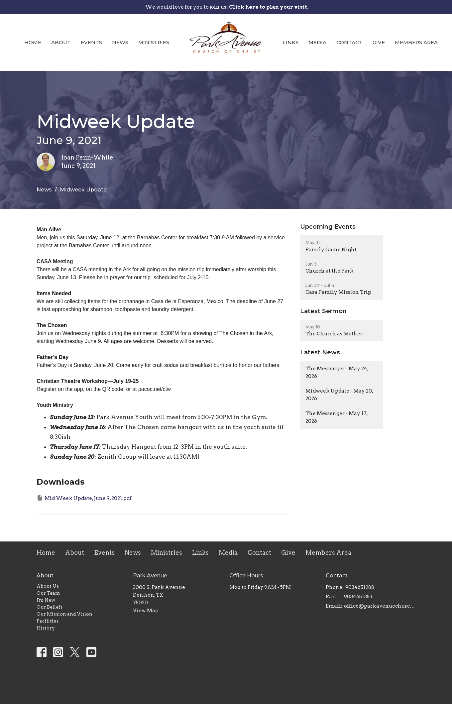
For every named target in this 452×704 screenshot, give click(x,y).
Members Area (416, 42)
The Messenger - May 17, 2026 (336, 417)
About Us (48, 586)
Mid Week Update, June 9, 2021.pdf (84, 498)
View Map (146, 611)
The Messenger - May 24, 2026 (337, 372)
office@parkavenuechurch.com (379, 606)
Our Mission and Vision (64, 614)
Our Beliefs (49, 607)
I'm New (46, 600)
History (46, 628)
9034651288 (359, 587)
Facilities (47, 621)
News (120, 42)
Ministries (153, 42)
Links (290, 42)
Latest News (320, 352)
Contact (349, 42)
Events (91, 42)
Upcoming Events (328, 226)
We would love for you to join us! (226, 7)
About (61, 42)
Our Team (48, 593)
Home (32, 42)
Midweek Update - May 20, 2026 (339, 395)
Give (379, 42)
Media (317, 42)
